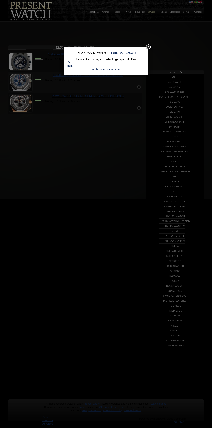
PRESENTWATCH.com (121, 52)
